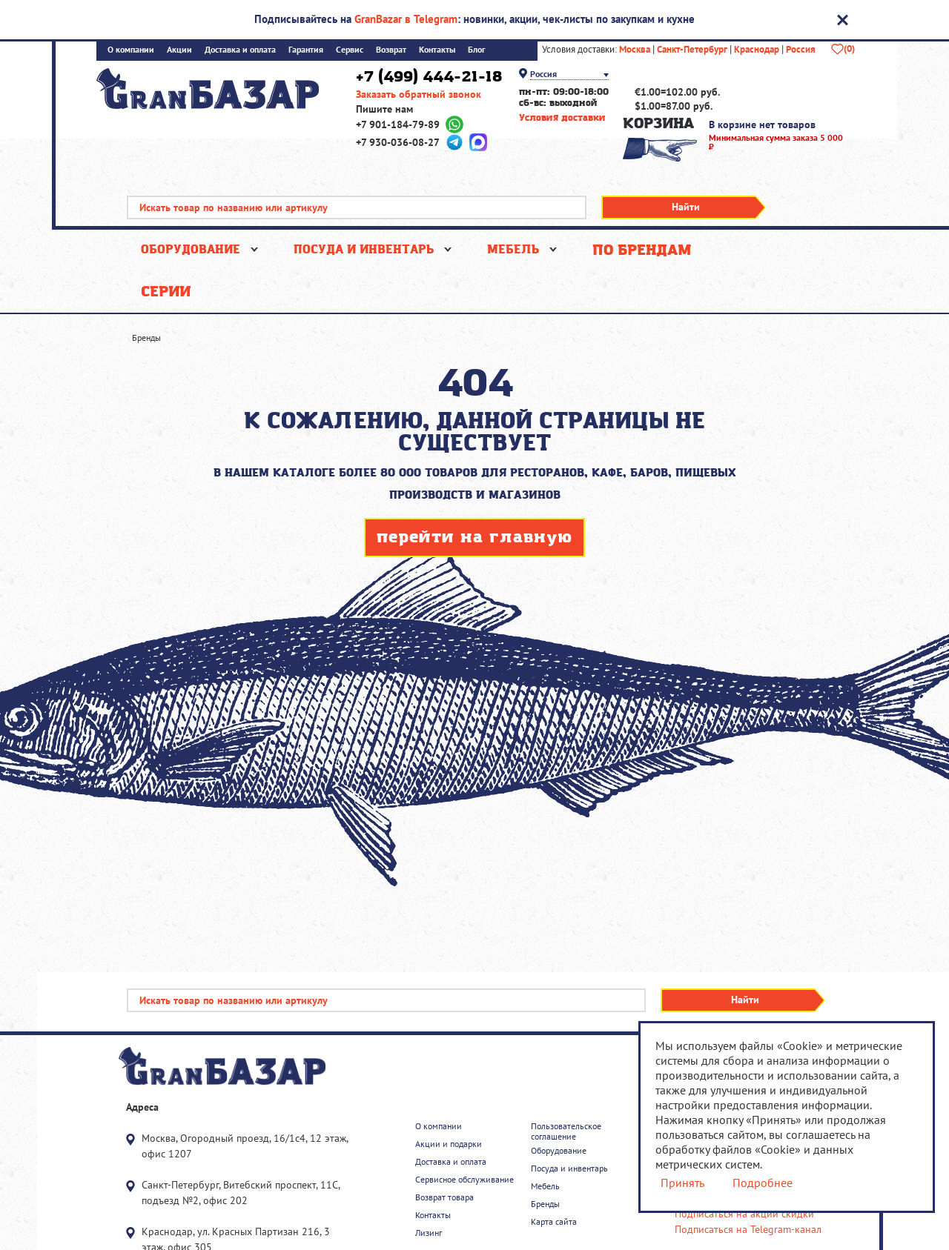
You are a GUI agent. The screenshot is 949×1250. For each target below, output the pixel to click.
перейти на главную (474, 537)
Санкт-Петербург (692, 49)
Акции (179, 50)
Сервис (349, 50)
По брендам (641, 250)
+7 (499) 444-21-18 (429, 77)
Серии (166, 292)
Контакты (437, 50)
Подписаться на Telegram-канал (748, 1229)
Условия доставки (562, 118)
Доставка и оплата (240, 50)
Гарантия (305, 50)
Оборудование (190, 250)
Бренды (545, 1204)
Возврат (391, 50)
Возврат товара (444, 1197)
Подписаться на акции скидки (744, 1214)
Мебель (513, 250)
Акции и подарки (448, 1144)
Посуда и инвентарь (364, 250)
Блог (477, 50)
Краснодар (756, 49)
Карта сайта (554, 1222)
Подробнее (762, 1182)
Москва (634, 49)
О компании (131, 50)
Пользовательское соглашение (566, 1131)
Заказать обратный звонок (418, 94)
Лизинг (428, 1233)
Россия (801, 49)
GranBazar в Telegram (405, 19)
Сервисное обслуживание (464, 1179)
